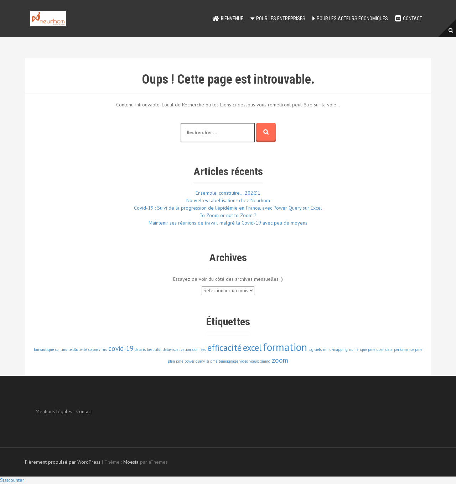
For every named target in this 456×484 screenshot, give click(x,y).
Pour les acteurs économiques (352, 18)
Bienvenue (232, 18)
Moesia (131, 462)
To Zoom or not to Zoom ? (228, 215)
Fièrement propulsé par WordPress (62, 462)
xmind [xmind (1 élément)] (265, 361)
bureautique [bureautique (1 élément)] (44, 349)
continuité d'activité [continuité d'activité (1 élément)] (71, 349)
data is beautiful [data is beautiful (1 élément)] (148, 349)
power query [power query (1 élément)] (195, 361)
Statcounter (12, 480)
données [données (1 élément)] (199, 349)
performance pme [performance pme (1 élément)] (408, 349)
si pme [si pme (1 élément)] (211, 361)
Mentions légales (54, 411)
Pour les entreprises (280, 18)
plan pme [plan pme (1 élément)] (175, 361)
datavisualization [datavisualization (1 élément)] (177, 349)
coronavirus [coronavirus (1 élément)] (97, 349)
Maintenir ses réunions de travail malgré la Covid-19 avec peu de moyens (228, 223)
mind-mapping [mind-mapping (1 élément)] (335, 349)
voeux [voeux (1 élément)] (254, 361)
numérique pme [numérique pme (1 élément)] (362, 349)
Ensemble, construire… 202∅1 (228, 193)
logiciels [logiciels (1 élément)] (315, 349)
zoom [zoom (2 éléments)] (280, 360)
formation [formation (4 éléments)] (285, 347)
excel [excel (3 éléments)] (252, 347)
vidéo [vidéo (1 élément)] (243, 361)
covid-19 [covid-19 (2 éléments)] (120, 348)
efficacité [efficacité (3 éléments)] (224, 347)
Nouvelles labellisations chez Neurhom (228, 200)
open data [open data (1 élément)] (385, 349)
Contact (412, 18)
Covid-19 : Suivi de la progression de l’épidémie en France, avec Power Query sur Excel (228, 208)
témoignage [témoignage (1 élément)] (228, 361)
